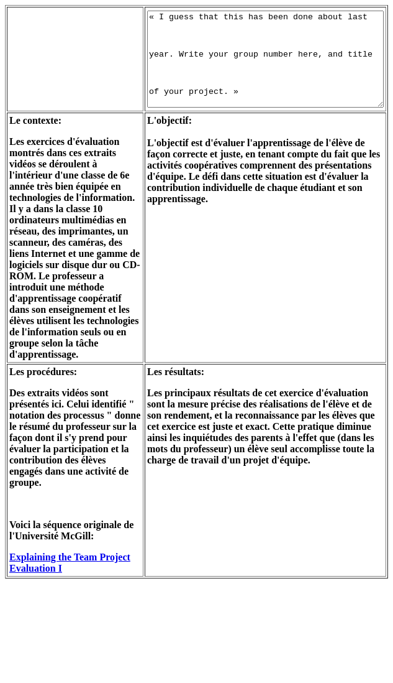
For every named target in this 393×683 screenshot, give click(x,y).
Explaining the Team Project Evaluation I (53, 657)
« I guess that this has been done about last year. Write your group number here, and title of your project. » (256, 67)
